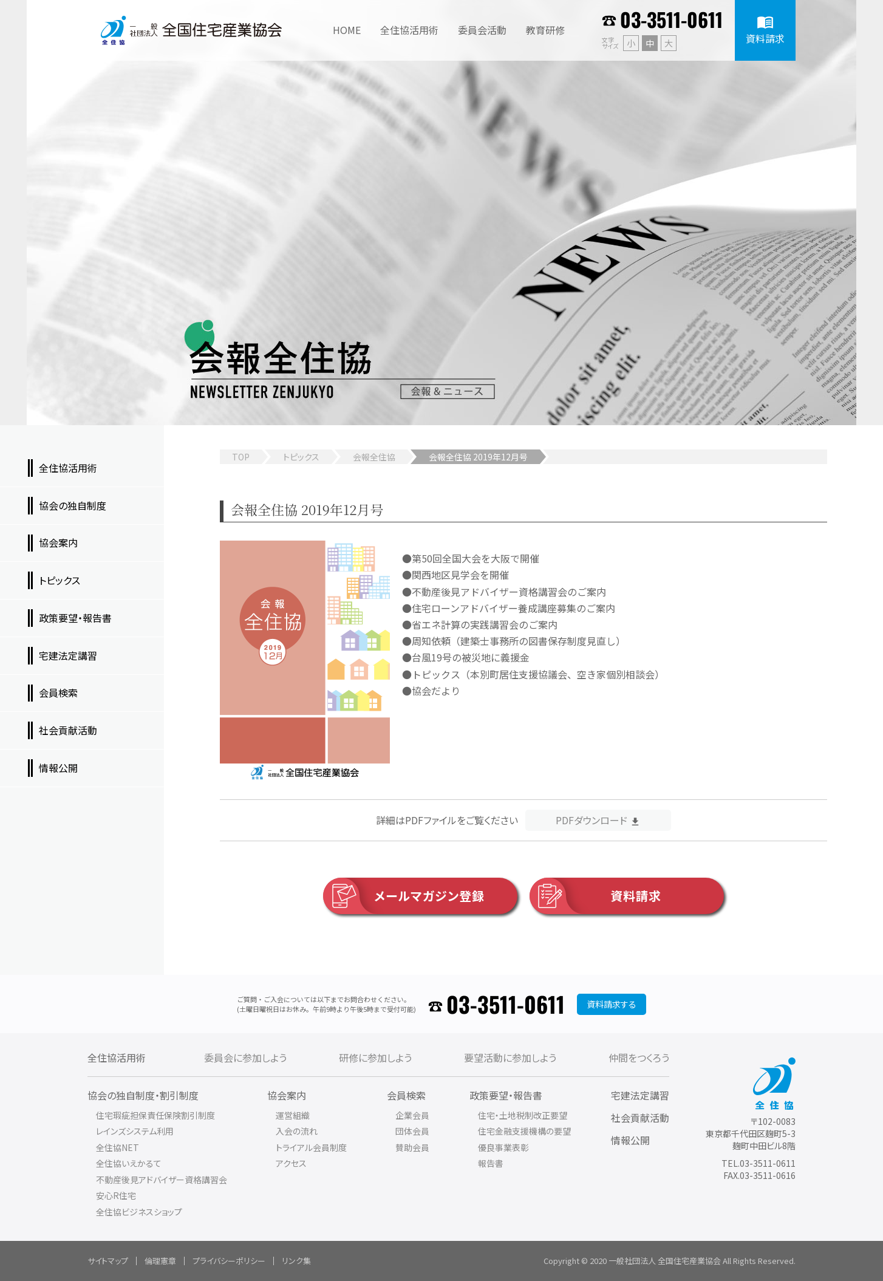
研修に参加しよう (375, 1057)
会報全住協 (374, 457)
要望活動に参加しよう (510, 1057)
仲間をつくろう (639, 1057)
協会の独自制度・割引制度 (143, 1095)
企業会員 (412, 1115)
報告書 (490, 1163)
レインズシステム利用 (135, 1131)
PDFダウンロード (591, 820)
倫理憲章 (160, 1260)
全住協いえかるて (129, 1163)
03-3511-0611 (671, 19)
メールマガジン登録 (404, 896)
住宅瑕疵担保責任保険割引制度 (155, 1115)
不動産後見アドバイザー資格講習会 (161, 1179)
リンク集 (296, 1260)
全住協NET (117, 1147)
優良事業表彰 (503, 1147)
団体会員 (412, 1131)
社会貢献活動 (640, 1117)
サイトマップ (107, 1260)
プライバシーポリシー (229, 1260)
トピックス (301, 457)
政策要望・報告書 (505, 1095)
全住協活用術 (116, 1057)
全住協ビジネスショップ (139, 1212)
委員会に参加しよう (245, 1057)
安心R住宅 (116, 1195)
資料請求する (611, 1004)
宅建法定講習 (640, 1095)
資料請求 (595, 896)
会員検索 (406, 1095)
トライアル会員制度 (311, 1147)
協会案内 (286, 1095)
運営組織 (293, 1115)
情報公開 (630, 1140)
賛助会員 (412, 1147)
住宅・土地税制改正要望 (522, 1115)
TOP (241, 457)
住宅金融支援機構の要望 (524, 1131)
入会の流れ (297, 1131)
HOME (347, 29)
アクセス (291, 1163)
